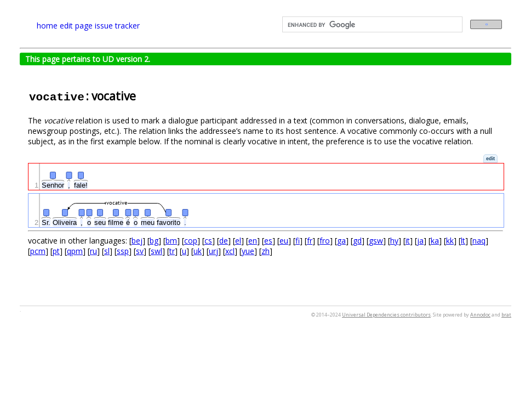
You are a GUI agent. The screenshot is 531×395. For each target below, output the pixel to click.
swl (156, 251)
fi (297, 240)
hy (394, 240)
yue (248, 251)
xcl (230, 251)
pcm (37, 251)
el (238, 240)
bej (137, 240)
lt (463, 240)
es (268, 240)
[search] (371, 25)
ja (420, 240)
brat (506, 314)
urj (213, 251)
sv (140, 251)
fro (324, 240)
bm (171, 240)
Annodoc (480, 314)
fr (309, 240)
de (223, 240)
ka (435, 240)
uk (197, 251)
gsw (376, 240)
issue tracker (117, 25)
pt (56, 251)
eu (283, 240)
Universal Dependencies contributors (386, 314)
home (47, 25)
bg (154, 240)
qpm (75, 251)
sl (107, 251)
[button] (490, 158)
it (408, 240)
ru (93, 251)
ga (341, 240)
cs (208, 240)
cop (190, 240)
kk (450, 240)
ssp (123, 251)
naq (479, 240)
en (252, 240)
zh (265, 251)
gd (357, 240)
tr (172, 251)
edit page (76, 25)
